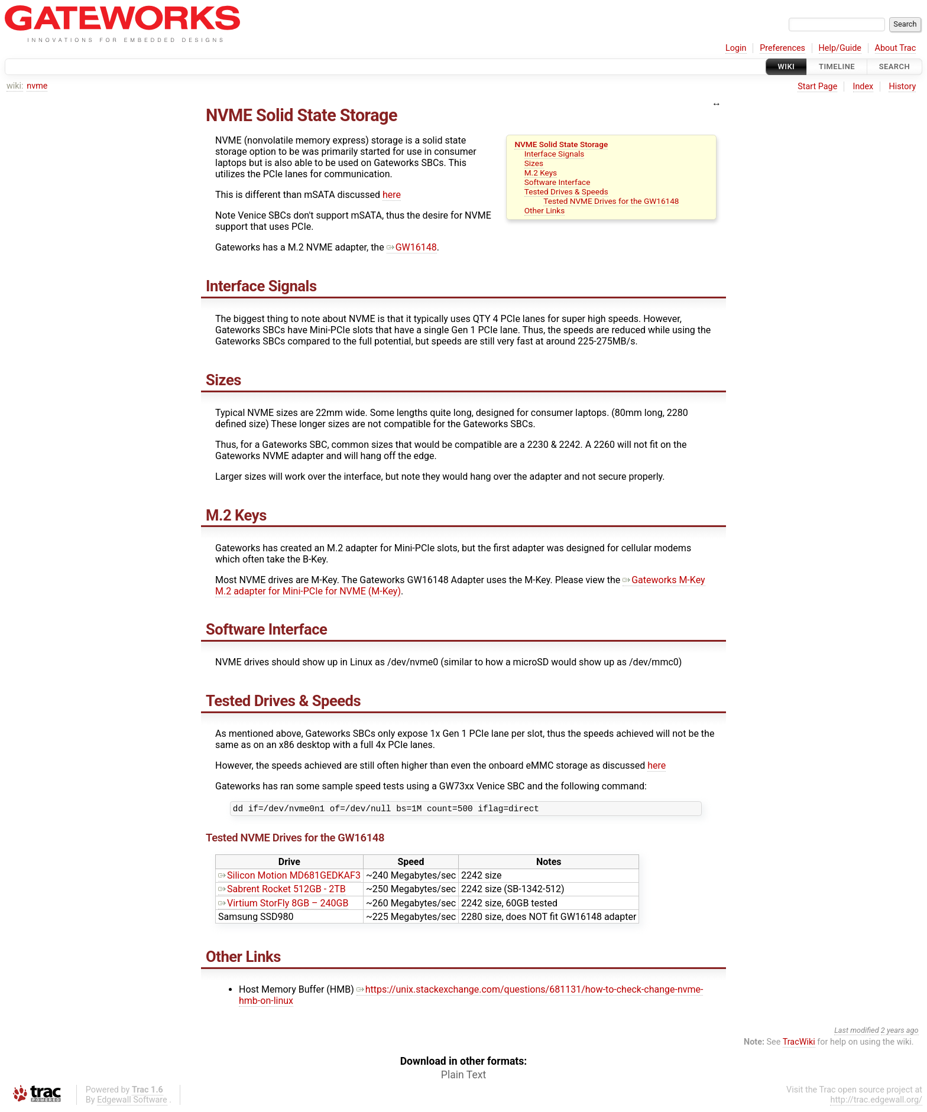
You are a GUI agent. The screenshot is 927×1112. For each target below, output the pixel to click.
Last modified (856, 1032)
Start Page (817, 87)
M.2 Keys (540, 172)
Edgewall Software (132, 1102)
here (392, 194)
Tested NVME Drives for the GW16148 (611, 201)
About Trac (895, 48)
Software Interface (557, 182)
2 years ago (900, 1032)
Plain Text (463, 1076)
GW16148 (412, 247)
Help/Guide (840, 48)
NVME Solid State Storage (561, 144)
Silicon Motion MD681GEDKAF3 (289, 877)
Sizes (533, 163)
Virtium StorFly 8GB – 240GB (283, 905)
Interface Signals (554, 153)
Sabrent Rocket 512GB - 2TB (282, 890)
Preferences (782, 48)
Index (863, 87)
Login (736, 48)
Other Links (544, 210)
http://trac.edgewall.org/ (876, 1102)
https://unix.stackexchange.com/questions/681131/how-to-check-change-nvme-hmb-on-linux (471, 997)
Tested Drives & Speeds (566, 191)
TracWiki (799, 1044)
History (902, 87)
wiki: (15, 86)
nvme (37, 86)
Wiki (786, 66)
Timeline (837, 66)
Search (894, 66)
